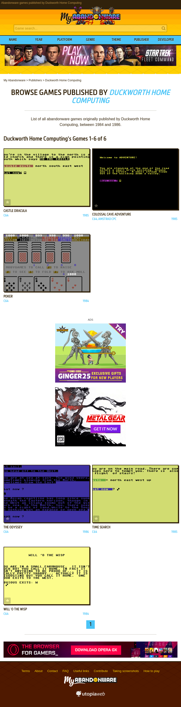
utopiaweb (90, 695)
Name (13, 40)
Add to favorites (7, 202)
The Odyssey (13, 527)
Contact (52, 671)
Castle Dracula (15, 211)
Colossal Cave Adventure (111, 214)
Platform (64, 40)
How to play (152, 671)
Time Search (101, 527)
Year (38, 40)
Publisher (141, 40)
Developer (166, 40)
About (38, 671)
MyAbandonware (90, 15)
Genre (90, 40)
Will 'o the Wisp (15, 609)
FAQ (65, 671)
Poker (8, 296)
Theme (116, 40)
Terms (25, 671)
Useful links (81, 671)
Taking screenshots (126, 671)
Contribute (101, 671)
